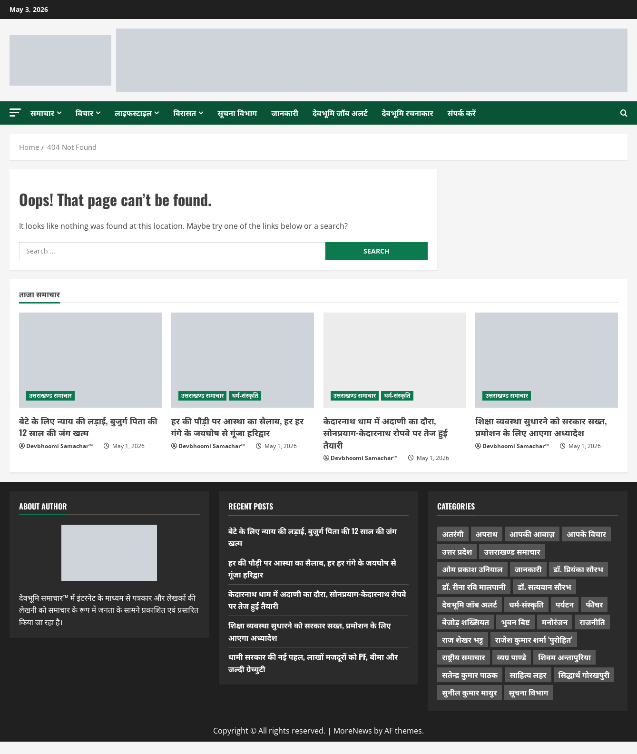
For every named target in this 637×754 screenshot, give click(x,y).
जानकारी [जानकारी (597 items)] (528, 569)
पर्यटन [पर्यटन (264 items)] (565, 604)
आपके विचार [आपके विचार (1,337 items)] (586, 533)
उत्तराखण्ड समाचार (50, 396)
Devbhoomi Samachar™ (59, 446)
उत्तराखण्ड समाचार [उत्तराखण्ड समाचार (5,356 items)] (512, 551)
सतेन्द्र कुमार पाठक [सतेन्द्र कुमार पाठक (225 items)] (470, 674)
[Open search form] (623, 113)
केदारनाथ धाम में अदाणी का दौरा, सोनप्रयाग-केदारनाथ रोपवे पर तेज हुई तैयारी (385, 432)
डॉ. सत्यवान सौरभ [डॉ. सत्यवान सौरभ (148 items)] (544, 586)
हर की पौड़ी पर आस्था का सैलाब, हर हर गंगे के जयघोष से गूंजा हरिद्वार (237, 426)
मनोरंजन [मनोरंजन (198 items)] (555, 621)
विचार (84, 112)
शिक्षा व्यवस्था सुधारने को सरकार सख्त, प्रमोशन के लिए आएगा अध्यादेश (541, 426)
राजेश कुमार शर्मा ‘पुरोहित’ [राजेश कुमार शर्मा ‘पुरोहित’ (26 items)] (534, 639)
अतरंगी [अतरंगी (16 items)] (452, 533)
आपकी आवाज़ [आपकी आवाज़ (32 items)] (532, 533)
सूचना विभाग (237, 112)
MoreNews (352, 730)
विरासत (184, 112)
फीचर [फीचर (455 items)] (594, 604)
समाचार (42, 112)
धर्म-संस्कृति (245, 396)
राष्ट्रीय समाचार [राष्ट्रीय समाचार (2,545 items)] (463, 657)
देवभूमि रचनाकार (407, 112)
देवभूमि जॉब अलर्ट (340, 112)
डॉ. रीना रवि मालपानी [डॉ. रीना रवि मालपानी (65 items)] (474, 586)
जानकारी (284, 112)
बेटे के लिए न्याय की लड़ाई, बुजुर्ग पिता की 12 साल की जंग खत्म (88, 426)
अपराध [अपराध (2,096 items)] (487, 533)
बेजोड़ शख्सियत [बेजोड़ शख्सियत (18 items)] (465, 621)
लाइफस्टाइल (133, 112)
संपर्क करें (462, 112)
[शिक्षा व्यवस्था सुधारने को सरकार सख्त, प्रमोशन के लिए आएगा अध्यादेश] (546, 360)
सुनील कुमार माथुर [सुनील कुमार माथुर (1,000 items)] (469, 692)
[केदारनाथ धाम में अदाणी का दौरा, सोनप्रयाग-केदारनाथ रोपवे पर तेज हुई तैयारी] (394, 360)
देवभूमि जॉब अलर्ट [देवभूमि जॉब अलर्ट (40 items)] (469, 604)
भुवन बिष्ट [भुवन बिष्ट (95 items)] (515, 621)
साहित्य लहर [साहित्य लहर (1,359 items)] (528, 674)
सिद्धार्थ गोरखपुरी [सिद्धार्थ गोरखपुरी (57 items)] (584, 674)
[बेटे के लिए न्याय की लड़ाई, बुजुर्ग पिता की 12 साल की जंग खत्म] (90, 360)
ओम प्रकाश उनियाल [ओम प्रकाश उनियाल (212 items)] (472, 569)
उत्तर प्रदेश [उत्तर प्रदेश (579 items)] (457, 551)
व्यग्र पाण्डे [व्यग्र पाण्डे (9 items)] (511, 657)
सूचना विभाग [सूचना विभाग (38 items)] (529, 692)
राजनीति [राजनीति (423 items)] (592, 621)
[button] (15, 112)
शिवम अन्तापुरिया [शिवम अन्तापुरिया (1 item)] (564, 657)
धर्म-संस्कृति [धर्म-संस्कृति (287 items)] (526, 604)
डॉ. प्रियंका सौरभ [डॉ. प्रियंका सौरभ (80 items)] (579, 569)
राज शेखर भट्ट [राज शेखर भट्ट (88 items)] (462, 639)
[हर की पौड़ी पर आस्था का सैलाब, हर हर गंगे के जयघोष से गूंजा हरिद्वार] (242, 360)
